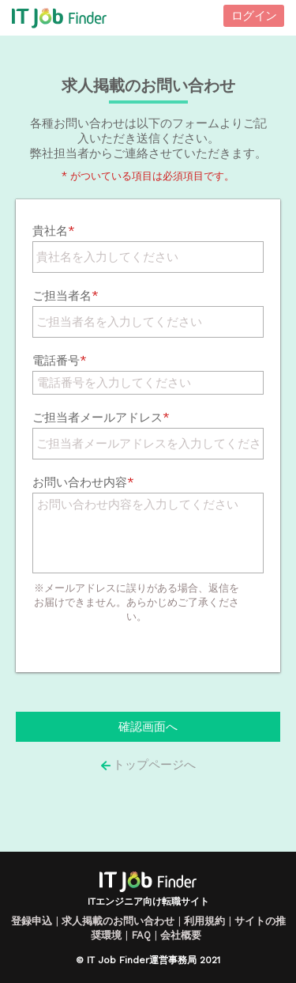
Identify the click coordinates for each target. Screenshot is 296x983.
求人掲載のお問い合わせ (118, 921)
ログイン (253, 16)
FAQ (141, 935)
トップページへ (148, 765)
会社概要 (180, 935)
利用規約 (204, 921)
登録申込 (31, 921)
